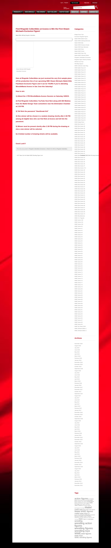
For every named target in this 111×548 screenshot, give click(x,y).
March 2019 (78, 356)
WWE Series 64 (78, 270)
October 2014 (78, 464)
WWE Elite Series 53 (80, 180)
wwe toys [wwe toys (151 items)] (79, 535)
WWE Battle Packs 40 (80, 88)
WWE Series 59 (78, 259)
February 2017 (78, 408)
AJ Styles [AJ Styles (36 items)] (91, 499)
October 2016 (78, 416)
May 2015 (77, 452)
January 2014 (78, 481)
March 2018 (78, 381)
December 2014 (79, 462)
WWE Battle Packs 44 (80, 95)
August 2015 (78, 445)
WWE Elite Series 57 (80, 186)
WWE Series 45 (78, 236)
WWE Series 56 (78, 253)
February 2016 (78, 433)
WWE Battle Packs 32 (80, 76)
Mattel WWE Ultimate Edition (82, 55)
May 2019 (77, 352)
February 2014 (78, 479)
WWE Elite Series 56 (80, 184)
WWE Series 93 (78, 314)
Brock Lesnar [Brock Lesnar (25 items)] (78, 501)
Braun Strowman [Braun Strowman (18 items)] (84, 500)
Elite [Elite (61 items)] (91, 503)
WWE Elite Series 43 (80, 157)
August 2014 (78, 468)
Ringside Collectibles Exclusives (37, 149)
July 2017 (77, 397)
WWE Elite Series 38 (80, 147)
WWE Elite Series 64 (80, 201)
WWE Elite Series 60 (80, 193)
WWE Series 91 (78, 309)
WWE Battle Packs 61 (80, 120)
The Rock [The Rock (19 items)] (77, 519)
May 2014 (77, 473)
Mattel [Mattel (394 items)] (88, 507)
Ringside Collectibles (30, 35)
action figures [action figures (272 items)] (81, 498)
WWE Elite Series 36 (80, 143)
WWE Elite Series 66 (80, 205)
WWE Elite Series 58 (80, 188)
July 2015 (77, 448)
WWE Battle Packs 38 (80, 86)
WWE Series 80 (78, 289)
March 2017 (78, 406)
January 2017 (78, 410)
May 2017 (77, 402)
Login (61, 2)
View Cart (86, 2)
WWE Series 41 (78, 228)
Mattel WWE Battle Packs (81, 38)
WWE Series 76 (78, 280)
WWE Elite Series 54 (80, 182)
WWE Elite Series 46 (80, 163)
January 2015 (78, 460)
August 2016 (78, 420)
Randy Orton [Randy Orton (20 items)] (77, 514)
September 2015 (79, 443)
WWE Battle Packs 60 (80, 118)
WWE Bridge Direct (79, 122)
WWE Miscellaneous (80, 216)
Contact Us (94, 12)
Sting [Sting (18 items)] (90, 517)
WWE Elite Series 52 (80, 178)
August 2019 (78, 345)
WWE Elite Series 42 (80, 155)
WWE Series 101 (79, 222)
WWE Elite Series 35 (80, 141)
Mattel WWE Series (79, 51)
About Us (75, 12)
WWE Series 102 (79, 224)
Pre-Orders (41, 12)
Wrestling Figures (79, 63)
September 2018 (79, 368)
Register (66, 2)
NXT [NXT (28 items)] (89, 513)
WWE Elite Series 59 (80, 191)
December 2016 (79, 412)
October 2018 (78, 366)
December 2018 (79, 362)
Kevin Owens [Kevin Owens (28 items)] (87, 505)
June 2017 (77, 400)
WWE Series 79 (78, 286)
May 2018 (77, 377)
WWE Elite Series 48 (80, 170)
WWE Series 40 (78, 226)
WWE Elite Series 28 (80, 126)
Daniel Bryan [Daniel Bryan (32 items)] (90, 501)
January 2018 (78, 385)
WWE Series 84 (78, 297)
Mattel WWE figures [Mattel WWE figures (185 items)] (84, 511)
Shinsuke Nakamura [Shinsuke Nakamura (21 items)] (83, 517)
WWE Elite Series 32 (80, 134)
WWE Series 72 (78, 272)
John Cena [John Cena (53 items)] (78, 505)
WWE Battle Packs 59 (80, 115)
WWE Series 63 (78, 268)
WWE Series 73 (78, 274)
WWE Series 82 (78, 293)
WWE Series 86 (78, 299)
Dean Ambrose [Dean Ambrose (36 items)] (79, 503)
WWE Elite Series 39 (80, 149)
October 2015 (78, 441)
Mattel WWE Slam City (80, 53)
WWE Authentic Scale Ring (81, 65)
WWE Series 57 (78, 255)
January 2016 (78, 435)
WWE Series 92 (78, 311)
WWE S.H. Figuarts (79, 218)
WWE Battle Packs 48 (80, 97)
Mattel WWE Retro (79, 49)
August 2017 (78, 395)
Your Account (75, 2)
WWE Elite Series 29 (80, 128)
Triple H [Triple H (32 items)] (85, 519)
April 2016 (77, 429)
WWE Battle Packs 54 (80, 107)
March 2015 (78, 456)
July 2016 (77, 423)
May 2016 (77, 427)
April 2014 (77, 475)
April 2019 (77, 354)
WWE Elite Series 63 (80, 199)
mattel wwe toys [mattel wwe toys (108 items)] (81, 513)
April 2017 (77, 404)
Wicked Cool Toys (79, 61)
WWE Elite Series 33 (80, 136)
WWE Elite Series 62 (80, 197)
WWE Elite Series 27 (80, 124)
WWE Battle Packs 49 (80, 99)
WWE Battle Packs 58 (80, 113)
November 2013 (79, 485)
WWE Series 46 (78, 239)
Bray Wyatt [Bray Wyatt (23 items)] (90, 500)
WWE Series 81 (78, 291)
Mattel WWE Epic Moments (81, 47)
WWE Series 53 (78, 247)
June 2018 (77, 375)
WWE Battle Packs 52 (80, 103)
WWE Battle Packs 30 (80, 72)
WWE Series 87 (78, 301)
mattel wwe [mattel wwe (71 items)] (79, 509)
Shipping (84, 12)
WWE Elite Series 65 (80, 203)
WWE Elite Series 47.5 (80, 168)
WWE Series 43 (78, 232)
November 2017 (79, 389)
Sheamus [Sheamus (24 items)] (77, 517)
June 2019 (77, 350)
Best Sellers (52, 12)
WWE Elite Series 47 (80, 166)
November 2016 (79, 414)
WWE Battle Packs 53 (80, 105)
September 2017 (79, 393)
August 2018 (78, 370)
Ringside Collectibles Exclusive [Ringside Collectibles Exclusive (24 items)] (87, 515)
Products (18, 12)
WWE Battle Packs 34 (80, 80)
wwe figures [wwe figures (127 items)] (86, 534)
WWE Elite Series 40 (80, 151)
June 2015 (77, 450)
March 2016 (78, 431)
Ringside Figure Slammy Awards (83, 59)
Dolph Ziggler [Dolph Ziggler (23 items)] (86, 503)
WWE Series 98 (78, 322)
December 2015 (79, 437)
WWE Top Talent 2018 (80, 326)
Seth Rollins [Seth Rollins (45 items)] (87, 516)
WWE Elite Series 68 (80, 209)
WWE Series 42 (78, 230)
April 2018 (77, 379)
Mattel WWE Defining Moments (82, 40)
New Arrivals (29, 12)
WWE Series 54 (78, 249)
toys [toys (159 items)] (81, 519)
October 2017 (78, 391)
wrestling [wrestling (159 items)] (78, 521)
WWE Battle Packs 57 (80, 111)
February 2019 (78, 358)
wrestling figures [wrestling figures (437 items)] (84, 528)
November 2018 (79, 364)
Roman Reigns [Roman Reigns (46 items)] (79, 516)
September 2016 (79, 418)
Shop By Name (64, 12)
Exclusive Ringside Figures (81, 36)
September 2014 (79, 466)
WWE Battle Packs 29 (80, 70)
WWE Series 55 (78, 251)
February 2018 (78, 383)
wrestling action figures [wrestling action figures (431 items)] (83, 524)
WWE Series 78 (78, 284)
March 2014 (78, 477)
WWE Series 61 (78, 264)
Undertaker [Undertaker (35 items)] (90, 519)
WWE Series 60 (78, 261)
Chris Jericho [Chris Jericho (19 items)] (84, 501)
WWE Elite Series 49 (80, 172)
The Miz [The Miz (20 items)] (92, 517)
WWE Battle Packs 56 (80, 109)
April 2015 (77, 454)
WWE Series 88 (78, 303)
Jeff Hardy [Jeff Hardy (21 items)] (87, 504)
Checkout (94, 2)
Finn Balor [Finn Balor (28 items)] (77, 504)
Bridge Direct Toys (79, 34)
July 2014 (77, 470)
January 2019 (78, 360)
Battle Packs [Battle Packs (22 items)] (77, 500)
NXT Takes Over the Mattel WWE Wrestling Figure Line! (29, 155)
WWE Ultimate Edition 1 (81, 328)
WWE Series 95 (78, 318)
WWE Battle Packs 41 (80, 90)
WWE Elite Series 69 (80, 211)
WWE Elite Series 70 (80, 213)
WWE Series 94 (78, 316)
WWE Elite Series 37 (80, 145)
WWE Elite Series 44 (80, 159)
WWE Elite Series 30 (80, 130)
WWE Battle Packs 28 (80, 68)
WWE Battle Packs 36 (80, 84)
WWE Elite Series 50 (80, 174)
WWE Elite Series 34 (80, 138)
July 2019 (77, 347)
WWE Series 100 (79, 220)
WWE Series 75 (78, 278)
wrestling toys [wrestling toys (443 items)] (82, 530)
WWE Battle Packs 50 (80, 101)
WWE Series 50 (78, 241)
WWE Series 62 (78, 266)
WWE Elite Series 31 (80, 132)
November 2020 (79, 343)
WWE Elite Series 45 (80, 161)
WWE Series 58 (78, 257)
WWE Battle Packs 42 (80, 93)
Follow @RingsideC (66, 8)
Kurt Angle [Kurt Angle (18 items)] (82, 507)
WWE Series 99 (78, 324)
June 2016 (77, 425)
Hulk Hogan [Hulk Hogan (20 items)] (82, 504)
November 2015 (79, 439)
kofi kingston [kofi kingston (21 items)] (77, 507)
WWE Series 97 (78, 320)
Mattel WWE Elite (79, 43)
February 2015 (78, 458)
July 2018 (77, 372)
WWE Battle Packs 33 (80, 78)
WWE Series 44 (78, 234)
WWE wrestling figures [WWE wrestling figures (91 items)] (83, 537)
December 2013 (79, 483)
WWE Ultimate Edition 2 (81, 330)
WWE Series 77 (78, 282)
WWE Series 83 (78, 295)
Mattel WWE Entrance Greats (82, 45)
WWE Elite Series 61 (80, 195)
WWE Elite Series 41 (80, 153)
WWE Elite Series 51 (80, 176)
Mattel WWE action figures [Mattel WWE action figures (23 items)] (89, 509)
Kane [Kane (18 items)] (83, 505)
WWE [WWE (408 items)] (78, 533)
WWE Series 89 (78, 305)
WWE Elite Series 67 (80, 207)
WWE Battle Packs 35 (80, 82)
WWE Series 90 (78, 307)
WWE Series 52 (78, 245)
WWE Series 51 (78, 243)
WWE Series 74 (78, 276)
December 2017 (79, 387)
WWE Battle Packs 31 (80, 74)
